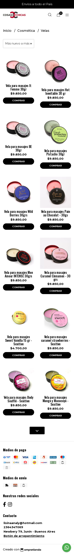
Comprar (18, 100)
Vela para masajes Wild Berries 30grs (18, 213)
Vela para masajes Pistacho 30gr (55, 152)
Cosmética (26, 31)
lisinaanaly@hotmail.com (23, 523)
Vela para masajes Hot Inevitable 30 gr (55, 91)
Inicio (7, 31)
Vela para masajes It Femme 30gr (18, 87)
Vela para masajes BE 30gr (18, 148)
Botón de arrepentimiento (24, 536)
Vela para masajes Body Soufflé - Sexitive (18, 399)
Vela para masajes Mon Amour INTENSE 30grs (18, 274)
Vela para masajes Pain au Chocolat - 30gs (55, 213)
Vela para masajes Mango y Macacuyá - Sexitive (55, 401)
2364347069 (13, 527)
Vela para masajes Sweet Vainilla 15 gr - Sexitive (18, 340)
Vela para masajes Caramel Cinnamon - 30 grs (55, 276)
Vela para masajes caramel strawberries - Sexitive (55, 340)
